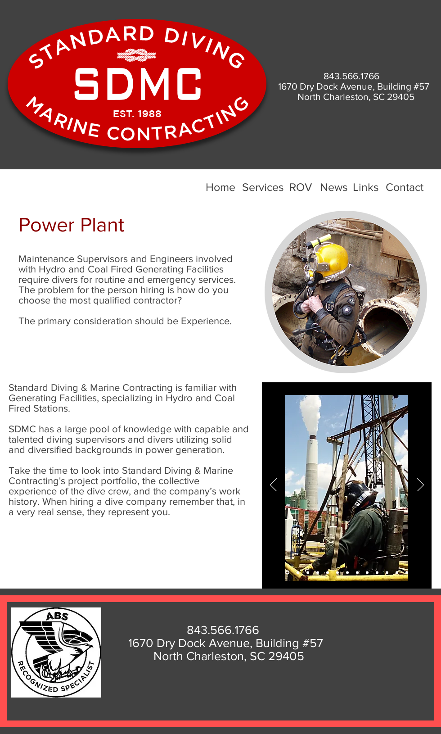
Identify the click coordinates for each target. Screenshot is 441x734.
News (334, 187)
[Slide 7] (347, 572)
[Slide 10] (377, 572)
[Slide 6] (327, 572)
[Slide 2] (298, 572)
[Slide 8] (357, 572)
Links (366, 187)
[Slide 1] (287, 573)
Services (263, 187)
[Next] (420, 485)
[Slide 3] (307, 572)
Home (220, 187)
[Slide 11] (387, 572)
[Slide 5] (317, 572)
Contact (404, 187)
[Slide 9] (367, 572)
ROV (300, 187)
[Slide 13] (406, 572)
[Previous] (273, 485)
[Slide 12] (397, 572)
